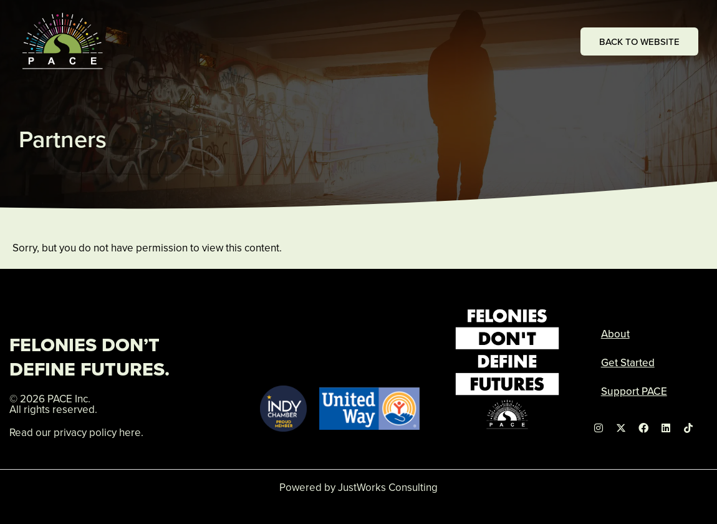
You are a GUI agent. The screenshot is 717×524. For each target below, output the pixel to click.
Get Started (628, 362)
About (615, 333)
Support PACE (634, 391)
